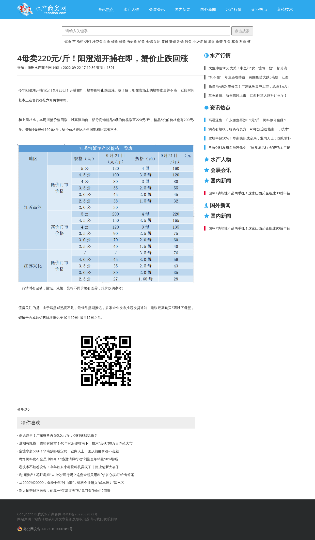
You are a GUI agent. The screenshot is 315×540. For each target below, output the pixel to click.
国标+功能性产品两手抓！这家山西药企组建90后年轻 (249, 193)
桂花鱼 (97, 41)
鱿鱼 (67, 41)
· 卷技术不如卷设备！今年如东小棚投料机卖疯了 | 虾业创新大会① (68, 466)
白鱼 (106, 41)
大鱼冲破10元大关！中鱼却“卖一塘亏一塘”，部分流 (247, 68)
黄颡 (164, 41)
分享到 (22, 409)
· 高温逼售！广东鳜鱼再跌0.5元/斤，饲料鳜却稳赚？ (57, 435)
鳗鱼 (188, 41)
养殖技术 (285, 9)
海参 (211, 41)
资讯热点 (106, 9)
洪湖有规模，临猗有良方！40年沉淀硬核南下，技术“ (248, 129)
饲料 (87, 41)
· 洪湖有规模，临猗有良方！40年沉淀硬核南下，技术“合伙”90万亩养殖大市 (75, 443)
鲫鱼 (122, 41)
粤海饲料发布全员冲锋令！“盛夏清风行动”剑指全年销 (249, 147)
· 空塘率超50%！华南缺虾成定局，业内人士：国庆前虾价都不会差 (68, 451)
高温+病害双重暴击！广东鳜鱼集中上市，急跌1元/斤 (248, 86)
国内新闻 (182, 9)
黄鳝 (172, 41)
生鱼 (227, 41)
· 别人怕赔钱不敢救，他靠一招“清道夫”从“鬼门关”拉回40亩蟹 (63, 490)
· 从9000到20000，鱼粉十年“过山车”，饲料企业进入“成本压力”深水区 (70, 482)
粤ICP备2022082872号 (80, 514)
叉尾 (157, 41)
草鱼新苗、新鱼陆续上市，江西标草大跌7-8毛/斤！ (247, 95)
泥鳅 (180, 41)
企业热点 (259, 9)
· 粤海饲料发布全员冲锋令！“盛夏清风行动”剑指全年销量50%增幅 (67, 459)
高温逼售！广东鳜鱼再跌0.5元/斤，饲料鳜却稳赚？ (247, 120)
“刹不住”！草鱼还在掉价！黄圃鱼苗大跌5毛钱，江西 (248, 77)
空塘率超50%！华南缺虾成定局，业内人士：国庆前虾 (249, 138)
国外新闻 (208, 9)
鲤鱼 (114, 41)
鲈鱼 (141, 41)
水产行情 (234, 9)
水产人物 (131, 9)
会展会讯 (157, 9)
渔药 (80, 41)
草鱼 (235, 41)
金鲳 (149, 41)
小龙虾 (197, 41)
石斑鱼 (132, 41)
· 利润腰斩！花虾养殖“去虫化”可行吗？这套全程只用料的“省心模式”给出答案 (75, 474)
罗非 (242, 41)
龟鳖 (219, 41)
